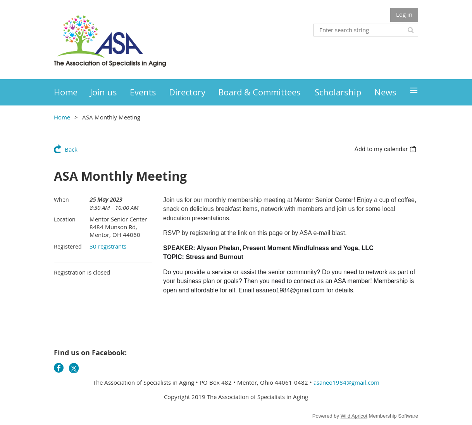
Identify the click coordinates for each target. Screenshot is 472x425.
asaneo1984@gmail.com (346, 382)
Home (62, 117)
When (61, 199)
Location (65, 219)
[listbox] (386, 149)
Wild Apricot (354, 416)
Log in (404, 14)
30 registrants (108, 246)
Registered (68, 246)
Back (71, 149)
